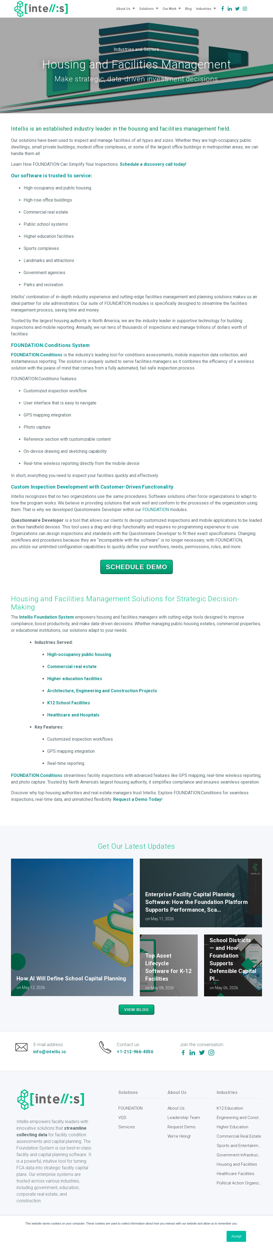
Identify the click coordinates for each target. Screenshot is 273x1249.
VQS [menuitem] (122, 1126)
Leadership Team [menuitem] (184, 1126)
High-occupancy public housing (79, 654)
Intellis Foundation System (46, 617)
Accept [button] (236, 1236)
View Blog (137, 1010)
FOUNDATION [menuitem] (130, 1117)
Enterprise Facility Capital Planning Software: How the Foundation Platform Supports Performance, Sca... (196, 902)
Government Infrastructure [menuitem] (239, 1164)
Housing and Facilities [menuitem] (237, 1173)
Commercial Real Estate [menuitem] (239, 1145)
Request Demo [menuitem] (182, 1136)
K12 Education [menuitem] (230, 1117)
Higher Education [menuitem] (232, 1136)
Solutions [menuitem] (146, 9)
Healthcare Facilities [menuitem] (235, 1183)
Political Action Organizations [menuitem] (239, 1192)
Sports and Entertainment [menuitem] (239, 1155)
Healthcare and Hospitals (74, 715)
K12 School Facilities (68, 702)
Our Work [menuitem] (169, 9)
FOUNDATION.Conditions (36, 354)
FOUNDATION (155, 509)
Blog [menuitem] (188, 9)
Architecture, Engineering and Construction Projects (102, 690)
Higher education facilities (74, 678)
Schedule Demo (136, 566)
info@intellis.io (51, 1056)
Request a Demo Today (137, 799)
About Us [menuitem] (123, 9)
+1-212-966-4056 (137, 1056)
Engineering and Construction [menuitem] (239, 1126)
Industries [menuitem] (203, 9)
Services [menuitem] (126, 1136)
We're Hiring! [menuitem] (179, 1145)
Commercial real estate (72, 666)
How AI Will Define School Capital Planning (71, 978)
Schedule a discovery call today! (153, 164)
